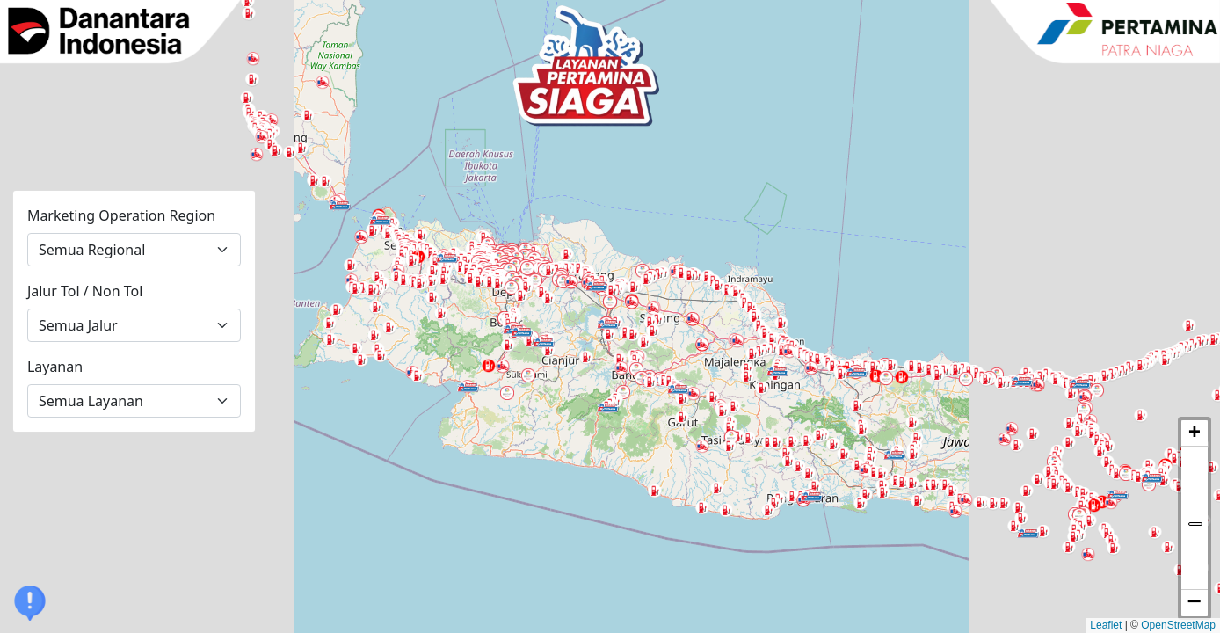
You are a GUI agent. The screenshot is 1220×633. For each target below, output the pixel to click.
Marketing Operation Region (121, 215)
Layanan (55, 366)
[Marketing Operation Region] (134, 249)
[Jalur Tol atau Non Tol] (134, 325)
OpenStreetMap (1178, 625)
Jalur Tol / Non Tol (84, 291)
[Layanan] (134, 401)
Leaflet (1106, 625)
